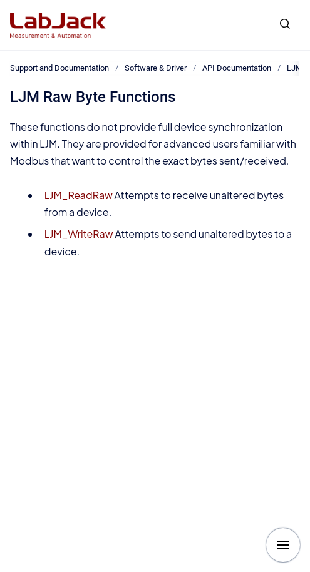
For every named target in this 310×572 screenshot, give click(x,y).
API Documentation (236, 68)
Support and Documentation (59, 68)
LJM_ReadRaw (78, 195)
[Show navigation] (283, 545)
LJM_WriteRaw (78, 233)
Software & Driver (156, 68)
